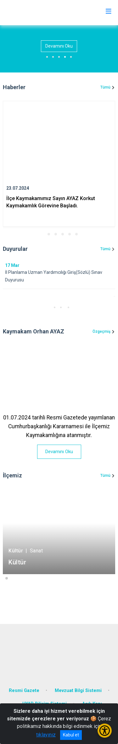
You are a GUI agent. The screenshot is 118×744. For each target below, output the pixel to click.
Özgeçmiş (101, 331)
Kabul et (71, 734)
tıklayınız (46, 735)
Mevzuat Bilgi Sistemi (78, 690)
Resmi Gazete (24, 690)
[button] (42, 234)
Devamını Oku (59, 46)
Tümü (105, 87)
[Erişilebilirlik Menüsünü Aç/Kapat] (105, 731)
